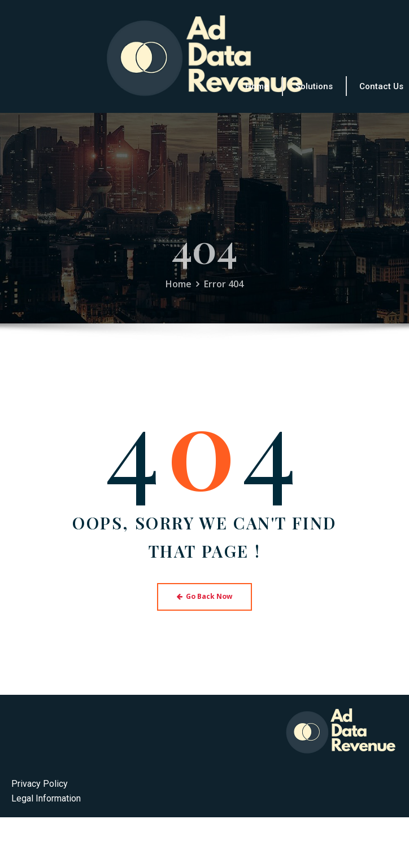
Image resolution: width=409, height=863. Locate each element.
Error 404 (223, 292)
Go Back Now (205, 596)
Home (179, 292)
